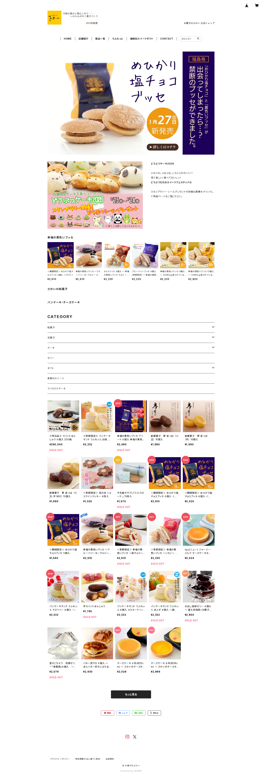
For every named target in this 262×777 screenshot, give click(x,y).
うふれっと (117, 38)
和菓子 (51, 327)
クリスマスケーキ (56, 388)
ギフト (50, 368)
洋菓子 (51, 337)
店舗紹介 (83, 38)
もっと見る (131, 694)
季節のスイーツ (55, 378)
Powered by (131, 771)
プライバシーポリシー (60, 759)
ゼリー (50, 358)
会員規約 (110, 759)
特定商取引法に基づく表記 (87, 759)
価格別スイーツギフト (141, 38)
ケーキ (50, 347)
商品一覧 (100, 38)
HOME (68, 38)
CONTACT (166, 38)
